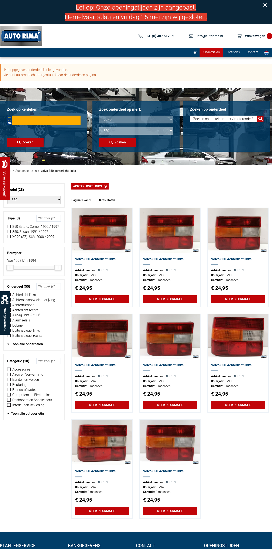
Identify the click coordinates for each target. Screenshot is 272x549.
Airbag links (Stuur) (26, 315)
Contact (252, 52)
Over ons (233, 52)
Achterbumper (23, 305)
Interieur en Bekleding (28, 405)
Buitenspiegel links (26, 330)
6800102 (102, 270)
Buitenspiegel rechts (27, 336)
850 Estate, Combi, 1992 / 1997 (35, 227)
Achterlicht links (24, 295)
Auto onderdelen (26, 171)
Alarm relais (21, 320)
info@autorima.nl (210, 36)
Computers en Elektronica (31, 395)
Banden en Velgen (25, 380)
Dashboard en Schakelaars (32, 400)
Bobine (17, 325)
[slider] (10, 268)
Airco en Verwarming (27, 374)
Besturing (19, 385)
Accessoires (21, 369)
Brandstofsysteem (26, 390)
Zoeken (25, 142)
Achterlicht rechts (25, 310)
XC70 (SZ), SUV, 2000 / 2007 (33, 237)
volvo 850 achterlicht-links (58, 171)
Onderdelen (211, 52)
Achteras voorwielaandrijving (33, 300)
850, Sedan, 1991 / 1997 (30, 232)
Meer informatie (102, 299)
